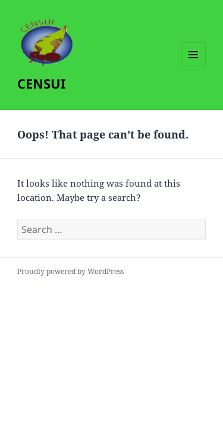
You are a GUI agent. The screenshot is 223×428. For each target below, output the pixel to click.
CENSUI (41, 83)
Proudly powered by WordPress (70, 271)
